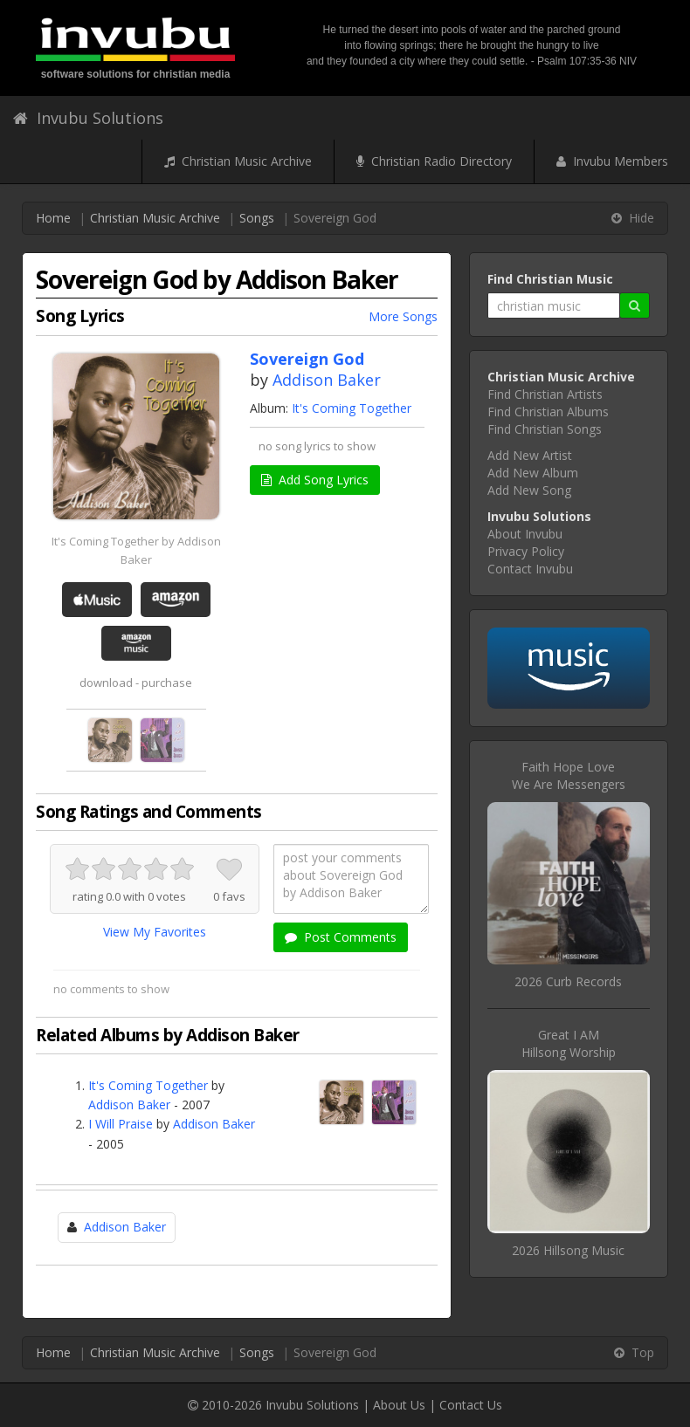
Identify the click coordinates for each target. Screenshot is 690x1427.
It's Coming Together (351, 408)
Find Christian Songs (544, 429)
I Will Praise (120, 1123)
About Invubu (524, 533)
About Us (399, 1404)
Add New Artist (529, 455)
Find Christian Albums (548, 411)
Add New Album (532, 472)
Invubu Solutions (88, 117)
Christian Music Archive (238, 161)
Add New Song (529, 490)
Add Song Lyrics (315, 479)
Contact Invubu (530, 568)
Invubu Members (612, 161)
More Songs (403, 316)
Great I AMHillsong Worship (568, 1043)
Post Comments (341, 937)
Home (53, 217)
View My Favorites (154, 931)
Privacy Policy (525, 551)
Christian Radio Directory (434, 161)
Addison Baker (327, 379)
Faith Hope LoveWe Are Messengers (568, 775)
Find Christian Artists (545, 394)
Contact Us (470, 1404)
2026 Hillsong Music (568, 1250)
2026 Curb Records (568, 981)
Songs (256, 217)
